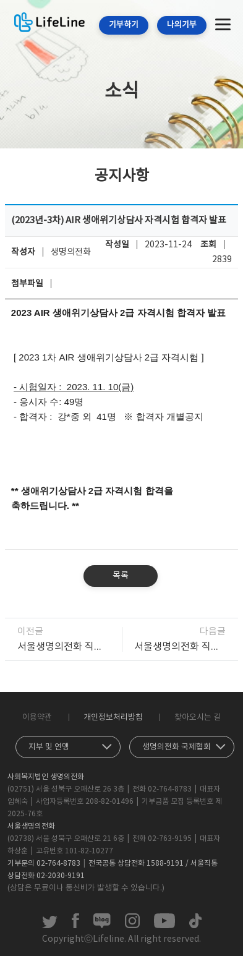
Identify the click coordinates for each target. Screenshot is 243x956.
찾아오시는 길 (197, 717)
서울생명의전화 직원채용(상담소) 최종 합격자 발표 (63, 646)
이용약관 (37, 717)
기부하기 (124, 25)
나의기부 (182, 25)
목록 (121, 576)
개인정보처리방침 (113, 717)
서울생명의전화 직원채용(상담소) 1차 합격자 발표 (180, 646)
